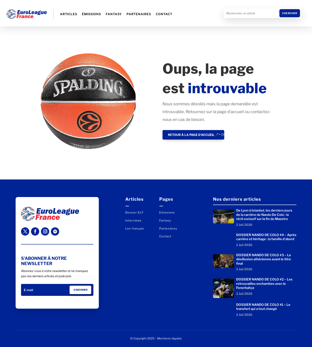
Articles (68, 14)
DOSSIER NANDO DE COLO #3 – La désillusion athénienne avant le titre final (263, 259)
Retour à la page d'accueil (191, 135)
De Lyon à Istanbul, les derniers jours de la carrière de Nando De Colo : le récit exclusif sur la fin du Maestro (264, 215)
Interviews (133, 220)
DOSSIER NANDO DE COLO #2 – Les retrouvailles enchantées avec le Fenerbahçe (264, 283)
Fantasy (114, 14)
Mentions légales (169, 338)
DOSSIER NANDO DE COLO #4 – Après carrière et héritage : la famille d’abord (266, 237)
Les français (134, 228)
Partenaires (139, 14)
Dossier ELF (134, 212)
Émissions (91, 14)
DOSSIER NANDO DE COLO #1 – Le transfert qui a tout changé (263, 307)
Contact (164, 14)
